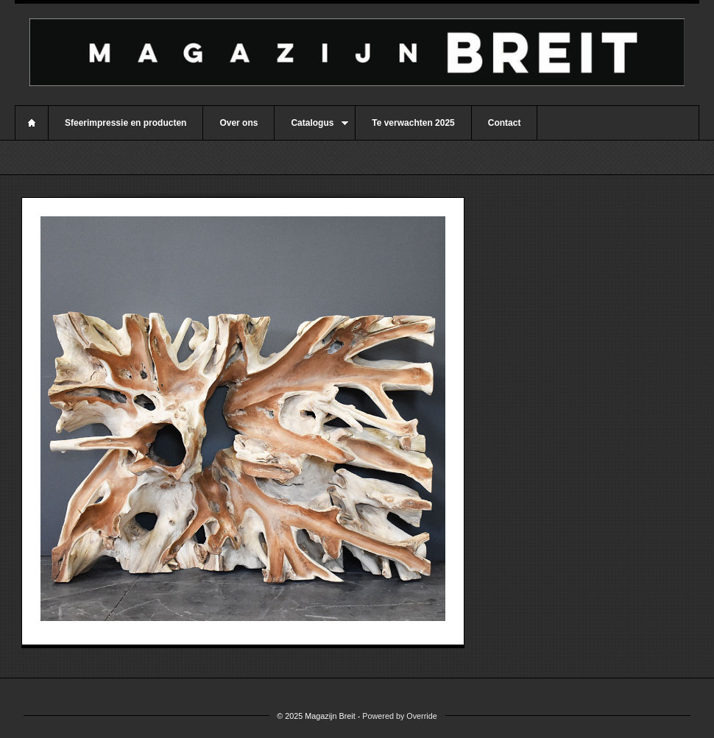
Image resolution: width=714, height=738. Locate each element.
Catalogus (311, 129)
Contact (504, 123)
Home (31, 123)
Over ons (238, 123)
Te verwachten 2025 (413, 123)
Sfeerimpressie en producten (125, 123)
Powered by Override (399, 716)
